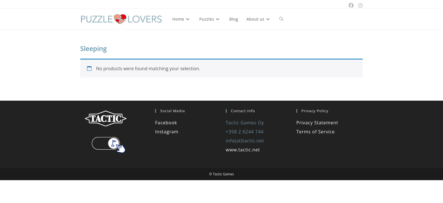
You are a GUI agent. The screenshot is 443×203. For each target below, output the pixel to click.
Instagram (167, 132)
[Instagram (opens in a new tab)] (359, 5)
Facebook (166, 123)
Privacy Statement (317, 123)
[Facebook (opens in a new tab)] (351, 5)
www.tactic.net (243, 150)
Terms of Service (315, 132)
